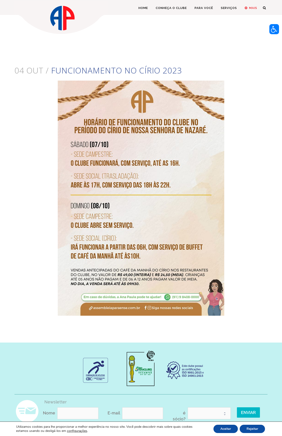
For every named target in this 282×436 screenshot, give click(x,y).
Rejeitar (252, 429)
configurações (77, 431)
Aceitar (225, 429)
